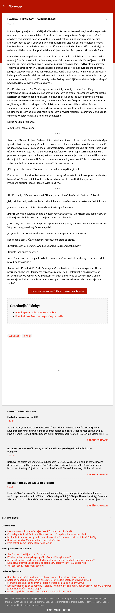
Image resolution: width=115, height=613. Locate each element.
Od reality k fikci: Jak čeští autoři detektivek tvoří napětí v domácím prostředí (46, 534)
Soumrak (15, 6)
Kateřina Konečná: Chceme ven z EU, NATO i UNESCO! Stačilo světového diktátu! (49, 580)
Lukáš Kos (14, 335)
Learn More (53, 610)
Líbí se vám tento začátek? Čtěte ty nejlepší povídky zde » (57, 291)
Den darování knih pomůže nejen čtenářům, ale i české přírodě (39, 531)
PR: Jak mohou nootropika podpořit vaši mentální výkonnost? (39, 557)
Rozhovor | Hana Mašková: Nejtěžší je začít (30, 482)
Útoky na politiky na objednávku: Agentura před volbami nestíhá (40, 591)
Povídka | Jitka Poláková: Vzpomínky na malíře (39, 316)
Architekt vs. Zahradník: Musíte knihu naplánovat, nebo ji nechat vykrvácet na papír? (51, 560)
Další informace (97, 440)
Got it (66, 610)
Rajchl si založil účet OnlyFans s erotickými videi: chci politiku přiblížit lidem (46, 577)
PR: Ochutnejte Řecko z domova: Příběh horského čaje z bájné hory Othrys (45, 582)
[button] (106, 19)
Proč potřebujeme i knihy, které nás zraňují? (29, 543)
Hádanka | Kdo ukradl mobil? (22, 417)
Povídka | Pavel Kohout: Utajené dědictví (36, 312)
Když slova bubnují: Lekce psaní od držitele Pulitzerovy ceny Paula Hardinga (46, 562)
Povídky (27, 335)
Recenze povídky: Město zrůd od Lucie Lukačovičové (34, 540)
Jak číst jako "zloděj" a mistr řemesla (26, 554)
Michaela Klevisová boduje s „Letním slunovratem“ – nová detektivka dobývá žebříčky (51, 537)
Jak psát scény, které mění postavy (25, 565)
